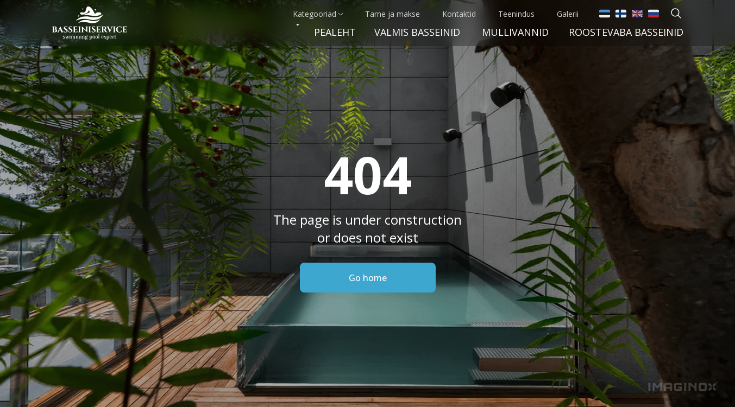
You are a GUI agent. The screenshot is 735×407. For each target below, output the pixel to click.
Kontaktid (459, 14)
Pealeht (335, 32)
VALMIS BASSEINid (417, 32)
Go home (368, 278)
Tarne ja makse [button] (392, 14)
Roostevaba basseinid (626, 32)
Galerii (568, 14)
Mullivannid (515, 32)
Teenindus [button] (516, 14)
